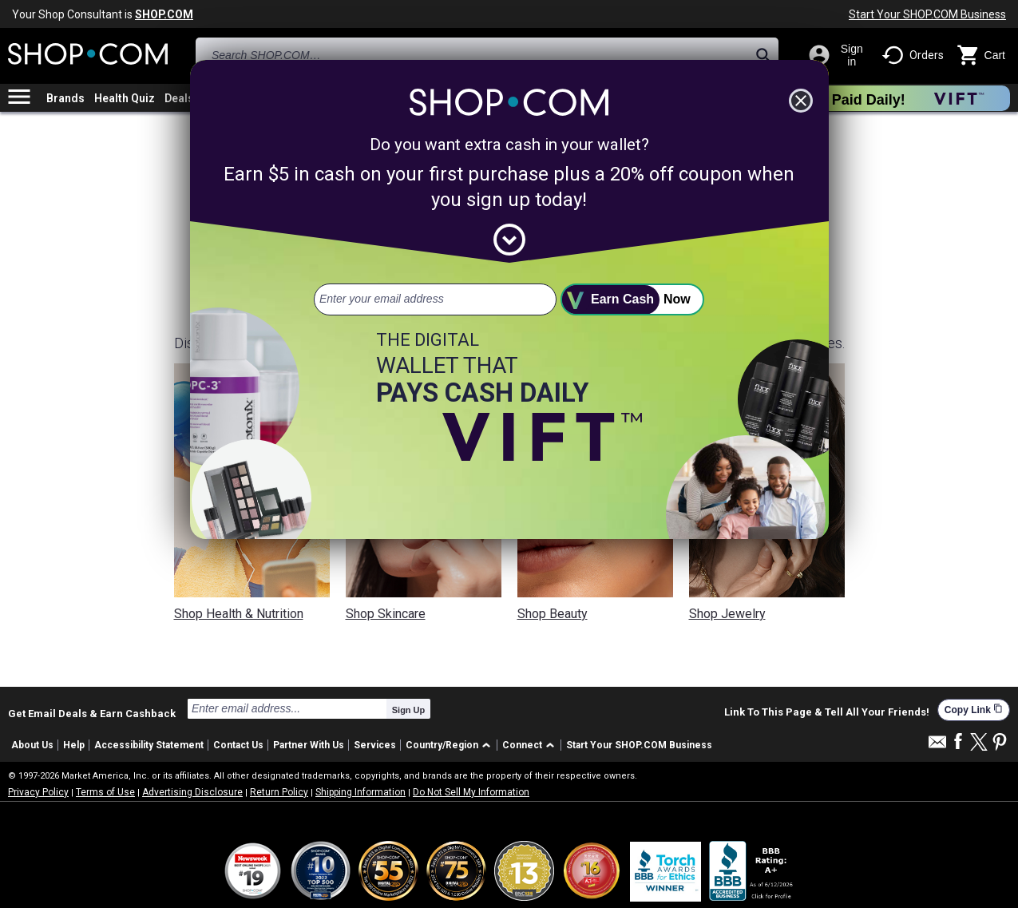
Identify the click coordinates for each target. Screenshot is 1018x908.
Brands (65, 98)
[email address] (435, 299)
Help (74, 745)
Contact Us (238, 745)
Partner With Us (308, 745)
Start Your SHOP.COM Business (927, 14)
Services (375, 745)
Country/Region (442, 745)
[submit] (632, 299)
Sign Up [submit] (409, 710)
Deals (179, 98)
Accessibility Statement (149, 745)
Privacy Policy (38, 792)
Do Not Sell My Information (471, 792)
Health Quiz (124, 98)
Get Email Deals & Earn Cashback (92, 713)
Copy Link (974, 710)
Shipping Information (360, 792)
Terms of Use (105, 792)
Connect (522, 745)
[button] (450, 745)
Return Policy (279, 792)
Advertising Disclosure (192, 792)
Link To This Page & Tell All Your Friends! (826, 712)
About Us (32, 745)
